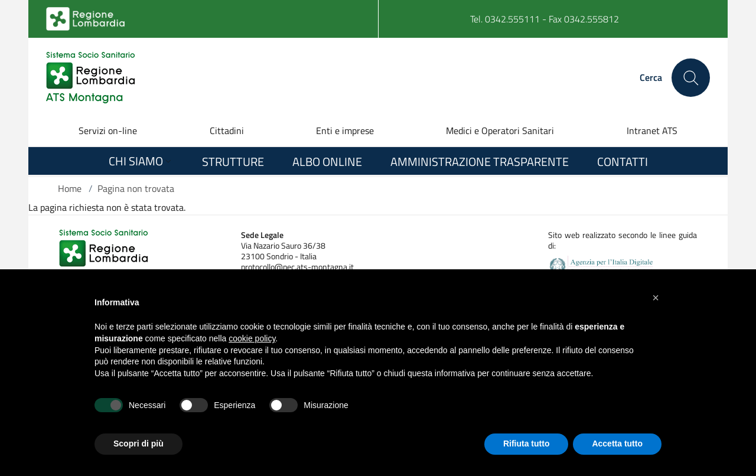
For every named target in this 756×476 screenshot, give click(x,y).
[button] (655, 297)
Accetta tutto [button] (617, 443)
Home (70, 188)
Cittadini (227, 130)
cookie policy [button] (252, 338)
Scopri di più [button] (138, 443)
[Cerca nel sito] (691, 77)
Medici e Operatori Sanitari (500, 130)
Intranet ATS (652, 130)
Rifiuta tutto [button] (526, 443)
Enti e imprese (345, 130)
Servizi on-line (108, 130)
